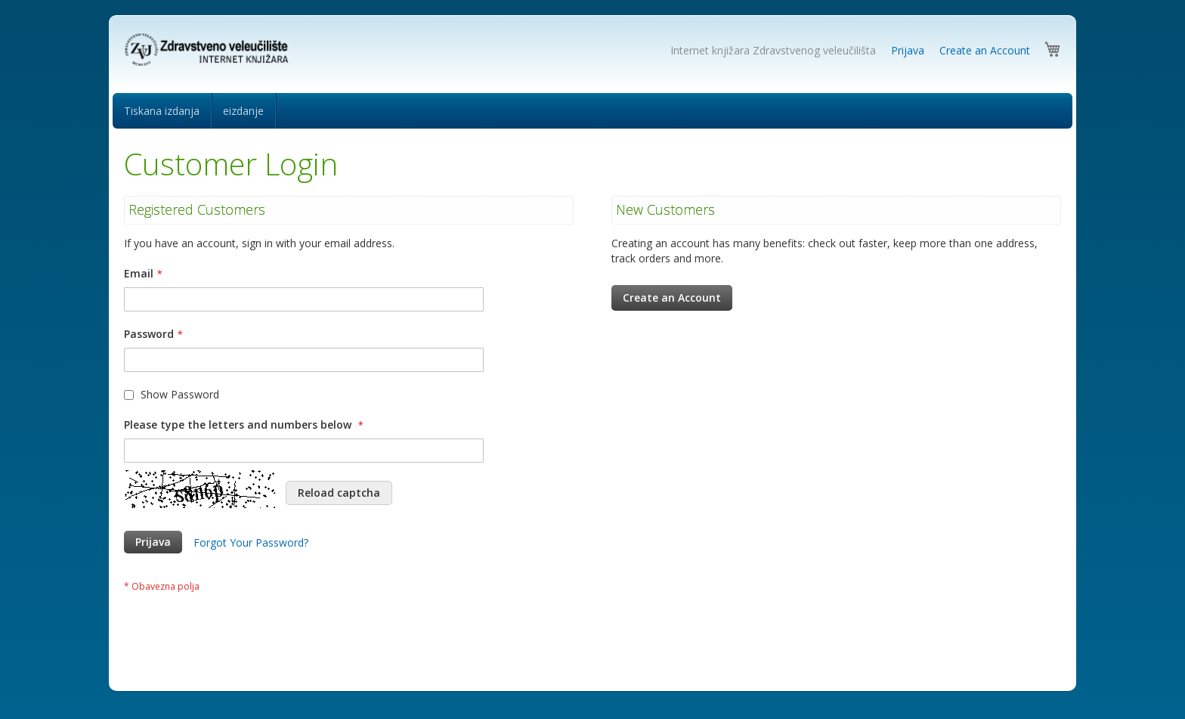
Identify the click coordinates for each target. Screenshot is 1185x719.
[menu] (592, 111)
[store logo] (208, 50)
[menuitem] (162, 111)
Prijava (907, 50)
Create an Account (984, 50)
